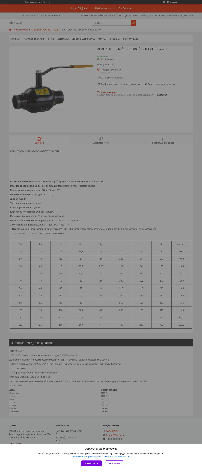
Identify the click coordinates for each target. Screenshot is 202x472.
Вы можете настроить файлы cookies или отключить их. (100, 456)
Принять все (91, 463)
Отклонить (114, 463)
